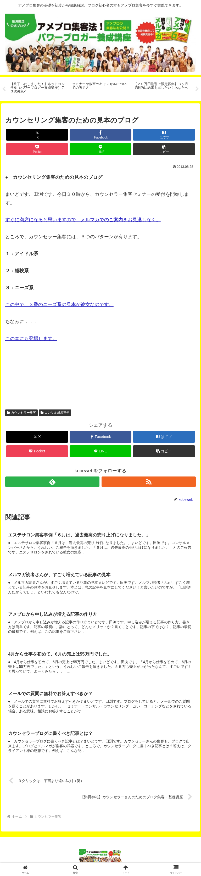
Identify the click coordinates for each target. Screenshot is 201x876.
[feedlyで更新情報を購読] (52, 481)
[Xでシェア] (37, 135)
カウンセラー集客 (21, 412)
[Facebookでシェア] (101, 135)
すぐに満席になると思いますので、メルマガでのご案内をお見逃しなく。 (83, 219)
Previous (4, 89)
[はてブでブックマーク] (164, 135)
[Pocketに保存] (37, 149)
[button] (164, 149)
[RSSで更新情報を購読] (149, 481)
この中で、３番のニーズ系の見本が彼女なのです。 (59, 304)
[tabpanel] (38, 88)
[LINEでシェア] (101, 149)
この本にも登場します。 (31, 338)
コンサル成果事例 (55, 412)
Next (197, 89)
